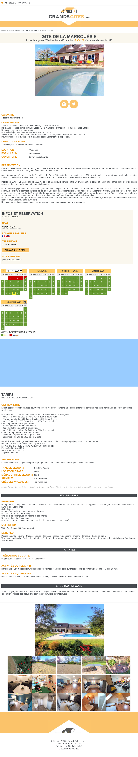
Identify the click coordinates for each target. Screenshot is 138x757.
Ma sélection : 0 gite (17, 3)
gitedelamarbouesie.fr (12, 260)
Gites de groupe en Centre (12, 30)
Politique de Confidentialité (69, 746)
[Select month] (10, 270)
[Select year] (18, 270)
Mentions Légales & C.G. (69, 743)
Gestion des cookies (69, 748)
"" (6, 559)
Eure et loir (28, 30)
